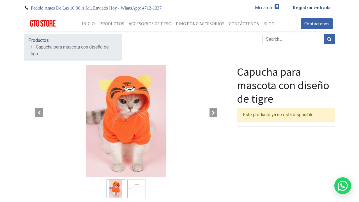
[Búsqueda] (329, 39)
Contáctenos (316, 23)
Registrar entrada (312, 7)
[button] (39, 113)
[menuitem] (88, 23)
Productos (38, 40)
